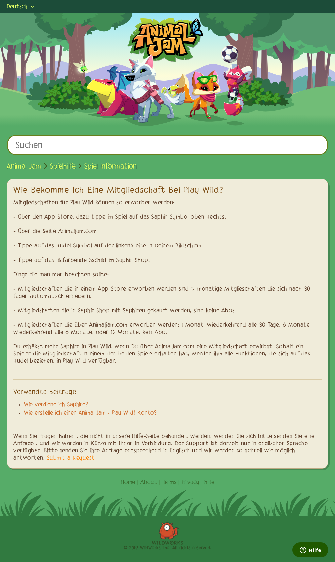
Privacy (190, 482)
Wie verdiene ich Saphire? (56, 405)
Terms (169, 482)
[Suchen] (167, 145)
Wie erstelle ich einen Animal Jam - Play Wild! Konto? (90, 413)
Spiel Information (110, 166)
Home (128, 482)
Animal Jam (24, 166)
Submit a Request (71, 458)
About (148, 482)
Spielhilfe (63, 166)
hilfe (209, 482)
